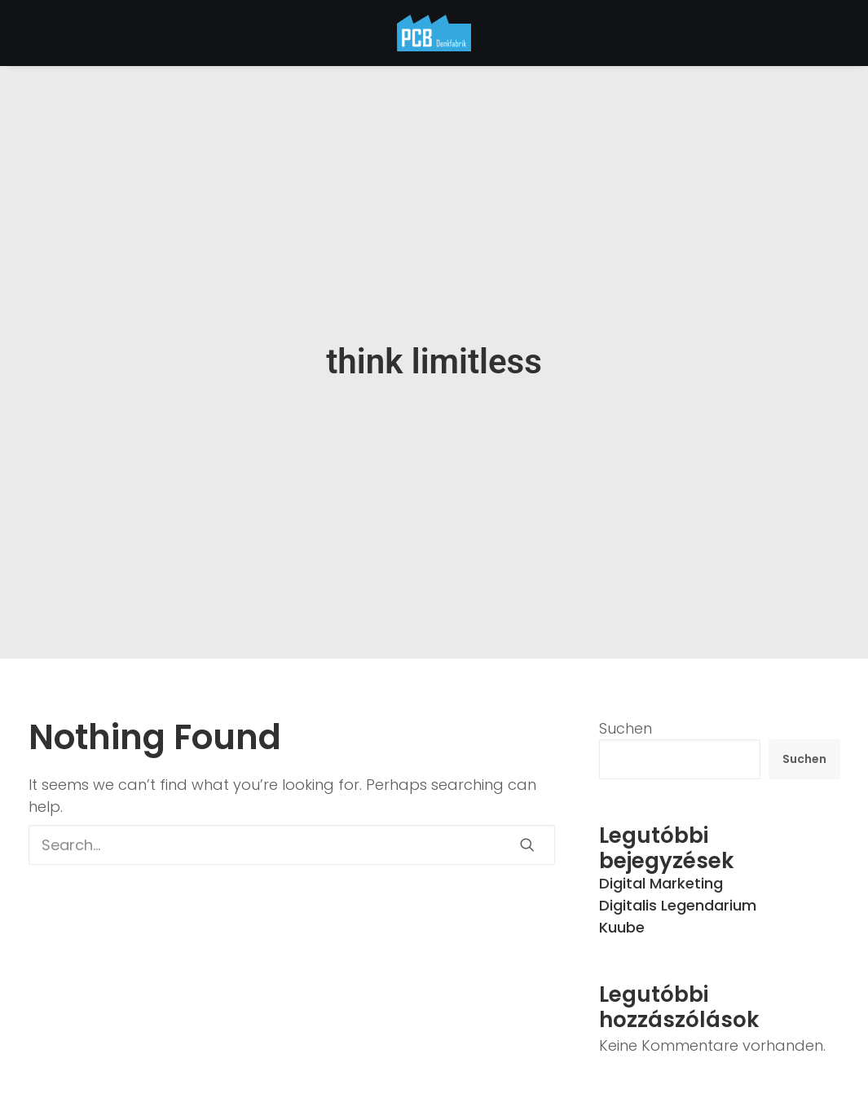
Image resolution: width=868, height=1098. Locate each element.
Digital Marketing (661, 877)
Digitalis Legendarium (677, 899)
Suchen (625, 723)
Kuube (622, 921)
